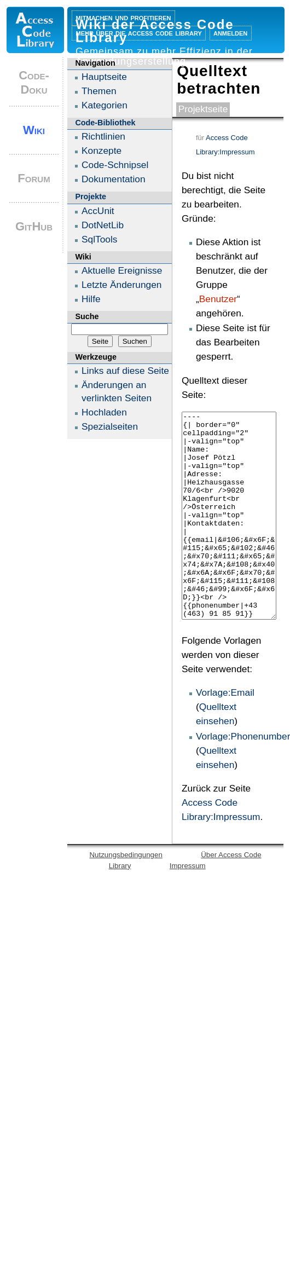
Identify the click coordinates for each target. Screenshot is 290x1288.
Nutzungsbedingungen (125, 896)
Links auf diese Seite (125, 370)
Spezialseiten (110, 426)
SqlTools (100, 239)
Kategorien (104, 105)
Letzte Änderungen (121, 284)
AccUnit (98, 210)
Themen (99, 90)
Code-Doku (34, 82)
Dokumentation (114, 179)
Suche (86, 316)
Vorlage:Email (225, 733)
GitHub (34, 226)
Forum (34, 178)
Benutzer (218, 298)
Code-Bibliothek (105, 122)
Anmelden (230, 32)
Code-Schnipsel (115, 164)
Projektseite (203, 108)
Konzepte (101, 150)
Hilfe (91, 298)
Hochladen (104, 412)
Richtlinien (103, 136)
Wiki (34, 130)
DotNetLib (103, 225)
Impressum (188, 907)
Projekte (90, 196)
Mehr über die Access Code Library (139, 32)
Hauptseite (104, 76)
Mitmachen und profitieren (123, 17)
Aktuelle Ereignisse (122, 270)
